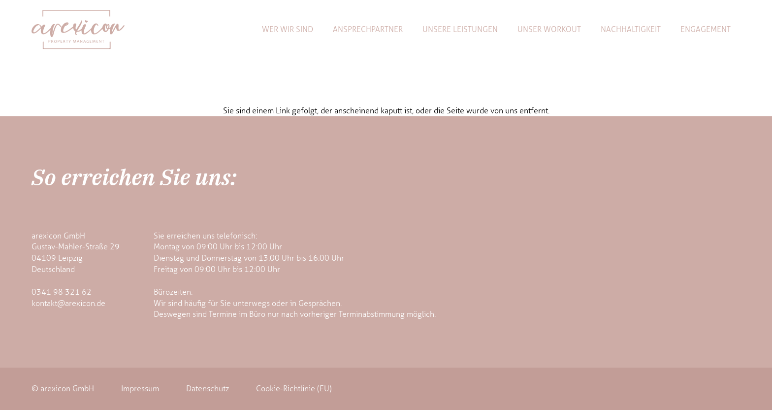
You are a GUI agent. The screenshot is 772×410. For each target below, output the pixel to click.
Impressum (140, 388)
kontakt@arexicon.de (68, 303)
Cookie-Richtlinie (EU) (294, 388)
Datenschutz (207, 388)
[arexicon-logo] (78, 29)
